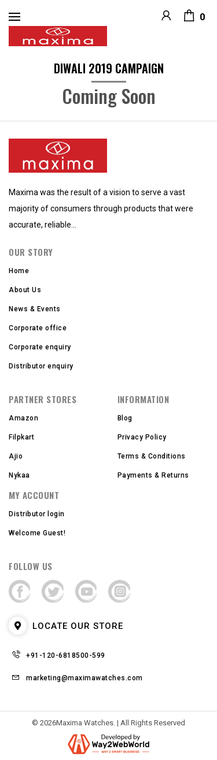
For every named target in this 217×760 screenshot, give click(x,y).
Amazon (23, 418)
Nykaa (19, 475)
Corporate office (38, 328)
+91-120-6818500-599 (65, 655)
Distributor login (37, 514)
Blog (125, 418)
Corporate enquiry (40, 347)
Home (19, 271)
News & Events (35, 309)
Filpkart (21, 437)
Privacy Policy (142, 437)
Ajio (16, 456)
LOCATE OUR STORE (66, 626)
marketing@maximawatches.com (84, 678)
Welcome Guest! (37, 533)
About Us (25, 290)
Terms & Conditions (151, 456)
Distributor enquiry (41, 366)
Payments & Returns (153, 475)
